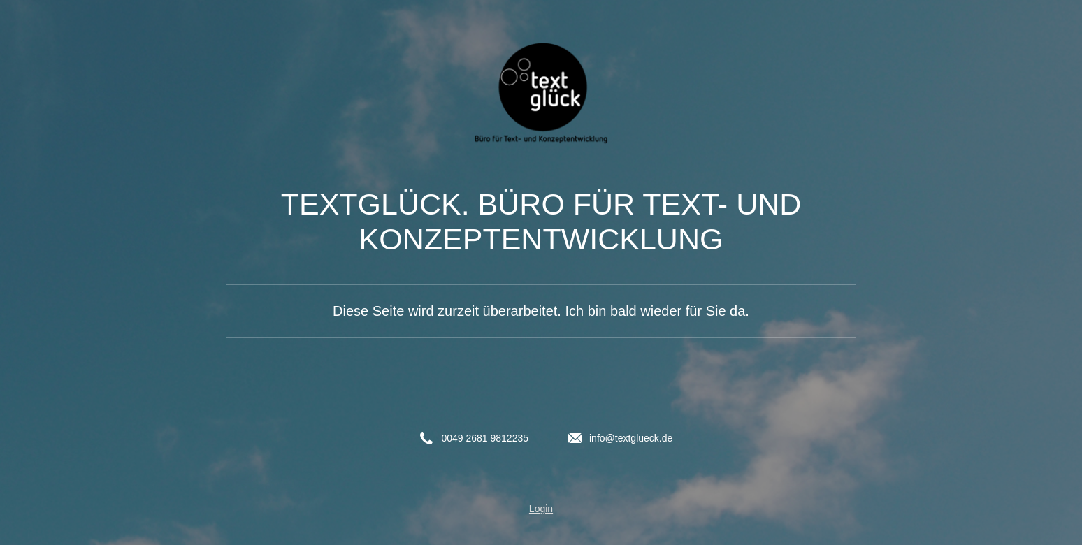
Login (541, 508)
